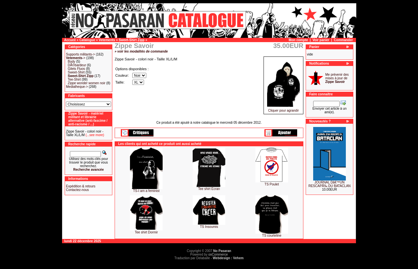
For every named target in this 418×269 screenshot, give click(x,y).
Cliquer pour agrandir (283, 109)
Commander (343, 40)
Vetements (107, 40)
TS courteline (271, 235)
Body (71, 61)
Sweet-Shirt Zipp (132, 40)
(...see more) (94, 135)
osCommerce (218, 254)
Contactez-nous (77, 190)
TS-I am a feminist (146, 191)
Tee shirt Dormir (146, 232)
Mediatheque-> (77, 86)
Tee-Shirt (74, 79)
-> (75, 58)
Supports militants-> (80, 54)
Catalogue (87, 40)
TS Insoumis (209, 227)
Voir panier (321, 40)
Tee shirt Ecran (209, 189)
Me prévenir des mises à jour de (337, 78)
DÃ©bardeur (77, 65)
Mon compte (298, 40)
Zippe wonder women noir (86, 83)
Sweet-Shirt (76, 72)
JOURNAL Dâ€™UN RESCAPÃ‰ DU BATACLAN (329, 184)
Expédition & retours (80, 186)
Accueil (70, 40)
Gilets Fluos (76, 69)
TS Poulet (272, 184)
